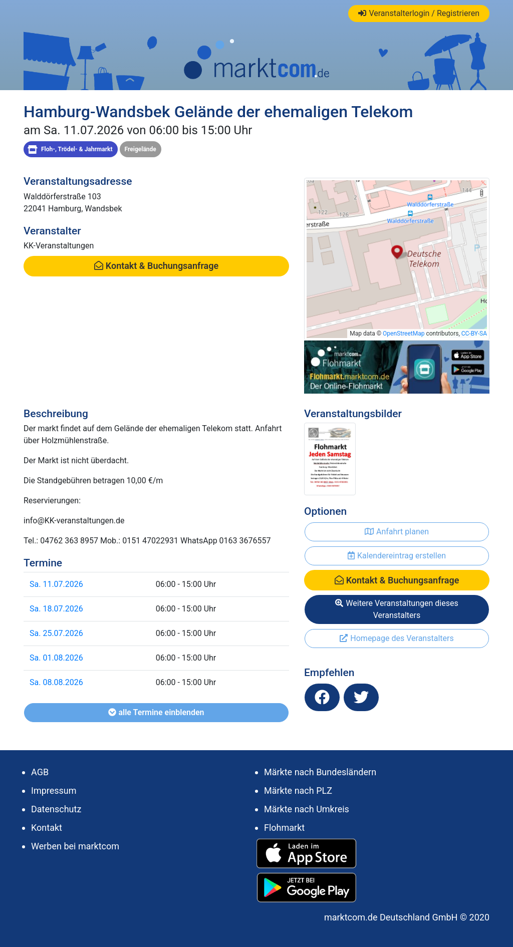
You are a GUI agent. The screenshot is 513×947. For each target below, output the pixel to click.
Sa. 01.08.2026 (56, 658)
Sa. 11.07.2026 (56, 584)
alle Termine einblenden (156, 712)
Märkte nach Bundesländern (320, 772)
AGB (40, 772)
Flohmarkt (284, 827)
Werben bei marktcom (75, 846)
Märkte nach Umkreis (306, 809)
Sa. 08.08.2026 (56, 682)
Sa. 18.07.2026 (56, 608)
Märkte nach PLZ (298, 790)
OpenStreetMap (403, 333)
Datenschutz (56, 809)
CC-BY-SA (474, 333)
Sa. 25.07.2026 (56, 633)
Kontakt (46, 827)
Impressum (54, 790)
